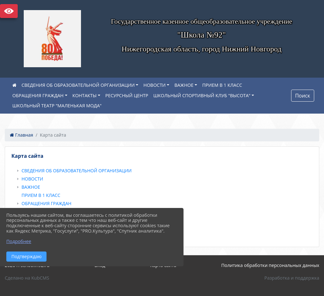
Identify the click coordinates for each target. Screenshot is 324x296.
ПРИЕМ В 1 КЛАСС (222, 85)
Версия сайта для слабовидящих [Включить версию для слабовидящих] (9, 11)
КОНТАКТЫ (84, 95)
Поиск (302, 95)
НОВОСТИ (154, 85)
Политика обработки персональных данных (270, 265)
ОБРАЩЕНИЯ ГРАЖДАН (38, 95)
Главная (21, 135)
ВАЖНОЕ (183, 85)
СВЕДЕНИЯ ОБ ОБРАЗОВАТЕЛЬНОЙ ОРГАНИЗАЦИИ (78, 85)
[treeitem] (163, 171)
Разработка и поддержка (292, 278)
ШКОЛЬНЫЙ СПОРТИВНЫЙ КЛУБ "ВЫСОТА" (201, 95)
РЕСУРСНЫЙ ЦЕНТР (126, 95)
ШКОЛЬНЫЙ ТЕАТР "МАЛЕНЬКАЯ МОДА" (57, 106)
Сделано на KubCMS (27, 278)
